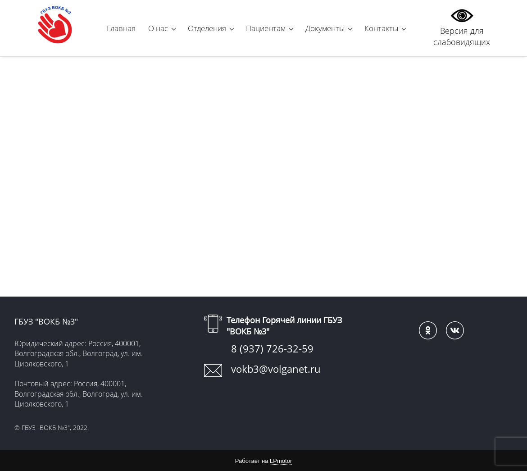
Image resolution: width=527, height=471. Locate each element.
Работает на (263, 461)
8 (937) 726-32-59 (272, 348)
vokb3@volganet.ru (276, 368)
